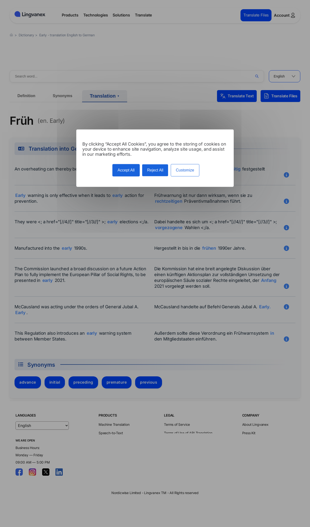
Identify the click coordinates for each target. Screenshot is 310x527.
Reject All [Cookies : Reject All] (155, 170)
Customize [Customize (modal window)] (185, 170)
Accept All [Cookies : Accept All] (125, 170)
